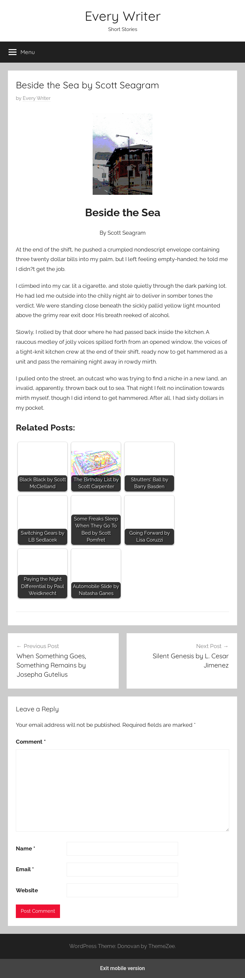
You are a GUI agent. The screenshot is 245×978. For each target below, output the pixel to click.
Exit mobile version (122, 968)
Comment (31, 741)
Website (27, 890)
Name (25, 848)
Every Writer (123, 16)
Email (25, 869)
